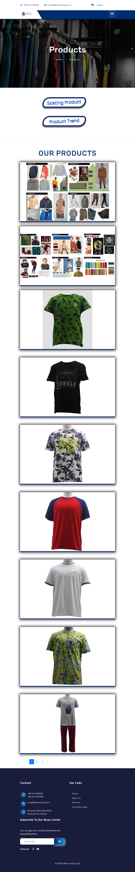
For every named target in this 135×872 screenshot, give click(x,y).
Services (75, 802)
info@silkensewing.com (38, 802)
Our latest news (78, 807)
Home (59, 59)
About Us (75, 798)
